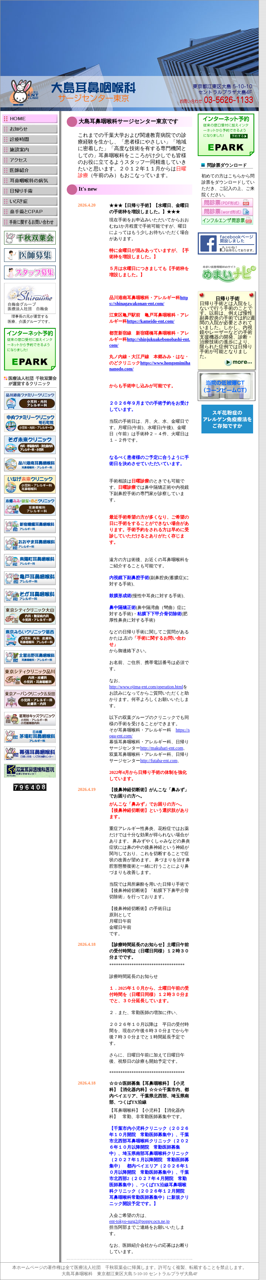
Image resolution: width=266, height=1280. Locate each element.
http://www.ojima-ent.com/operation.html (146, 686)
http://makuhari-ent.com (161, 748)
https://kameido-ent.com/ (150, 321)
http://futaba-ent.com (158, 760)
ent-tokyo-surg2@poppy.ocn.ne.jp (139, 1221)
